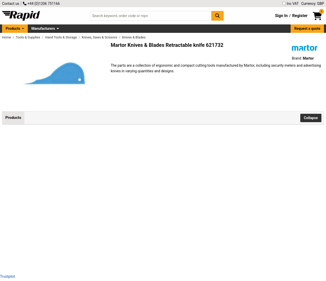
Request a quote (307, 28)
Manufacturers (43, 28)
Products (13, 28)
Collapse (311, 118)
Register (299, 15)
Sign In (281, 15)
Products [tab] (13, 117)
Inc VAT (290, 3)
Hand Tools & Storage (61, 37)
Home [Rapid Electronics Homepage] (7, 37)
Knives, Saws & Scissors (100, 37)
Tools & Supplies (28, 37)
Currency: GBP (312, 3)
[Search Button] (217, 15)
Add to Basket (201, 145)
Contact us (10, 4)
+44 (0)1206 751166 (41, 4)
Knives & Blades (133, 37)
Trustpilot (7, 276)
